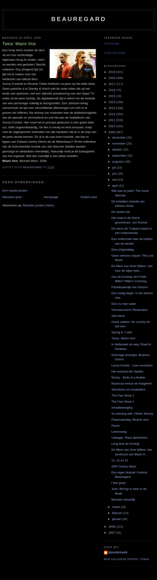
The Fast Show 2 (122, 395)
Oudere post (88, 197)
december (119, 137)
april (115, 185)
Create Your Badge (114, 52)
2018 (112, 78)
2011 (112, 120)
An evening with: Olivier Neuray (132, 413)
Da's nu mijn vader (123, 304)
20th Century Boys (123, 466)
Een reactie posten (14, 190)
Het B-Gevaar (111, 43)
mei (115, 179)
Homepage (51, 197)
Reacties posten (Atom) (38, 205)
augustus (118, 161)
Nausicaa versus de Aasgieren (131, 383)
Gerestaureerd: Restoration (129, 310)
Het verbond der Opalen (127, 371)
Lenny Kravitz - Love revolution (131, 365)
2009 (112, 132)
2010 (112, 126)
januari (117, 519)
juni (115, 173)
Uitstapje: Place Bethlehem (129, 437)
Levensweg (119, 431)
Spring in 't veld (121, 332)
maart (116, 507)
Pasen (115, 425)
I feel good (118, 483)
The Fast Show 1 (122, 401)
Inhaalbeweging (121, 407)
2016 (112, 90)
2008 (112, 526)
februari (117, 513)
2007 (112, 532)
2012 (112, 114)
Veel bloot (117, 316)
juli (114, 167)
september (119, 155)
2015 (112, 96)
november (119, 143)
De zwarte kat (120, 212)
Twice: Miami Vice (123, 338)
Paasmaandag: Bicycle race (129, 419)
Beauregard (78, 19)
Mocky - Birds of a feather (128, 377)
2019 (112, 72)
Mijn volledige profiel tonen (126, 559)
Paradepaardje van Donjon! (129, 287)
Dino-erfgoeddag (122, 249)
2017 (112, 84)
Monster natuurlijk (123, 499)
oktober (117, 149)
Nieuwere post (11, 197)
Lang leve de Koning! (125, 443)
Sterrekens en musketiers (128, 389)
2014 (112, 102)
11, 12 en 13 (119, 460)
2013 (112, 108)
